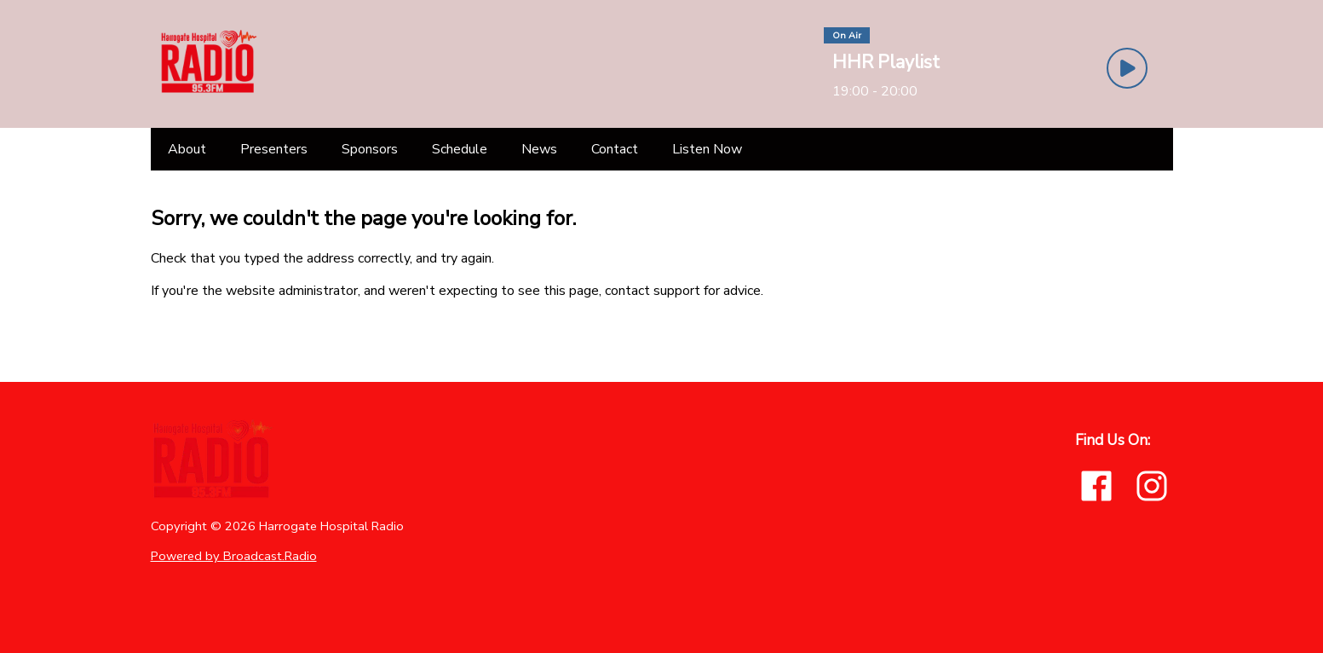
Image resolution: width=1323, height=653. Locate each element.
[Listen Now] (707, 149)
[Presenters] (274, 149)
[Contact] (614, 149)
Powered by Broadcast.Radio (234, 555)
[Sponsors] (370, 149)
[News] (539, 149)
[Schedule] (459, 149)
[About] (187, 149)
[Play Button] (1127, 68)
